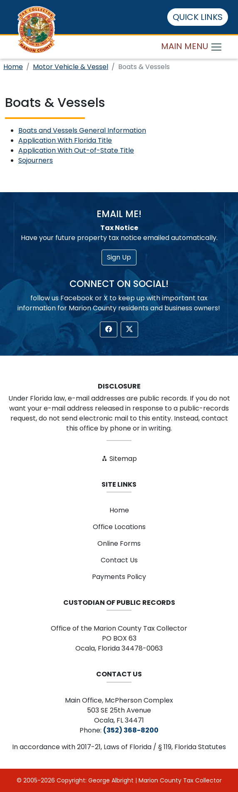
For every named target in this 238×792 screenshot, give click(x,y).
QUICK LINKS (198, 17)
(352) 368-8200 (131, 730)
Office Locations (119, 527)
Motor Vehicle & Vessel (70, 67)
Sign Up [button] (119, 257)
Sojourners (35, 160)
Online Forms (119, 543)
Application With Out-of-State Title (76, 150)
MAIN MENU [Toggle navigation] (192, 46)
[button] (108, 329)
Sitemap (119, 458)
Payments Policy (119, 577)
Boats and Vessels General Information (82, 130)
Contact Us (119, 560)
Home (13, 67)
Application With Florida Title (65, 140)
